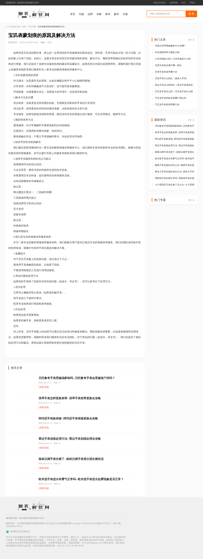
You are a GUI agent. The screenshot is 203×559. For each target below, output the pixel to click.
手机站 (192, 3)
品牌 (90, 14)
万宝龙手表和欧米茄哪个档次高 (170, 98)
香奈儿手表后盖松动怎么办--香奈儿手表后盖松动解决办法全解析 (174, 171)
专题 (125, 14)
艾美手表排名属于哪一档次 (168, 65)
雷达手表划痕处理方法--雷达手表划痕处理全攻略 (70, 438)
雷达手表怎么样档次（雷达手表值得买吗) (174, 85)
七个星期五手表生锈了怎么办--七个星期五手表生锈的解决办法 (174, 185)
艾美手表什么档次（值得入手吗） (171, 78)
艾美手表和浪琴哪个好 (166, 72)
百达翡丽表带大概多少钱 (167, 52)
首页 (72, 14)
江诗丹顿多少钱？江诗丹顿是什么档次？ (173, 59)
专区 (183, 3)
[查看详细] (44, 387)
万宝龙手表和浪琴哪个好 (167, 104)
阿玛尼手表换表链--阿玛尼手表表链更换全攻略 (68, 418)
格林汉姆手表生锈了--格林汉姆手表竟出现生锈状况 (71, 459)
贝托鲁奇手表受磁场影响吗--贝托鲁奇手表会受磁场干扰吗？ (77, 378)
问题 (81, 14)
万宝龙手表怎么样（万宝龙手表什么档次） (174, 91)
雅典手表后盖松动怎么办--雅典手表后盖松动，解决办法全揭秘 (174, 165)
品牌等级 (174, 3)
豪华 (116, 14)
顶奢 (99, 14)
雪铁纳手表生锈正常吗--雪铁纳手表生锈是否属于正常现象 (174, 178)
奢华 (107, 14)
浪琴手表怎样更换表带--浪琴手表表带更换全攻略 (70, 398)
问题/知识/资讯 (159, 3)
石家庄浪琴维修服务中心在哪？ (170, 46)
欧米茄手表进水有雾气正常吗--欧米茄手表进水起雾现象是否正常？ (81, 479)
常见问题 (32, 26)
